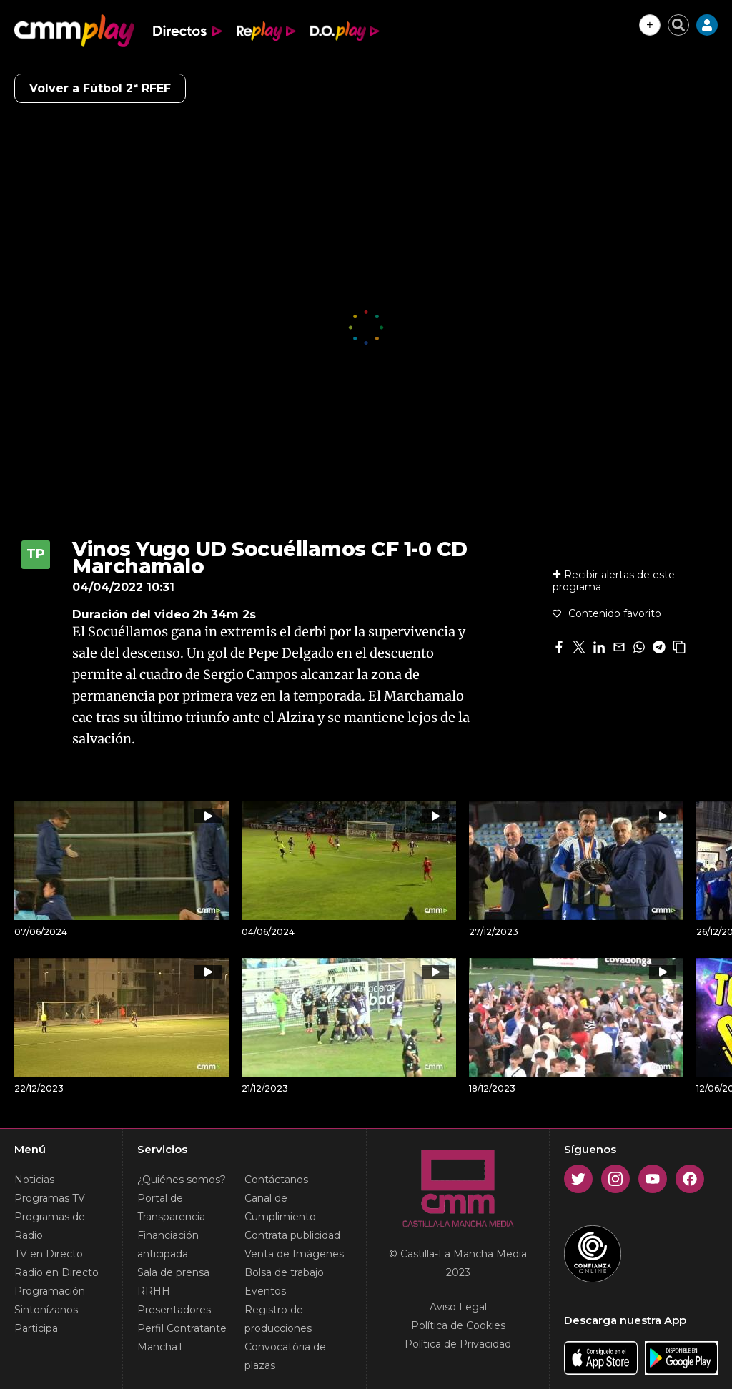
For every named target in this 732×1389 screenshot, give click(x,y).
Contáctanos (276, 1179)
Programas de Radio (49, 1226)
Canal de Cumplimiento (280, 1207)
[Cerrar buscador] (678, 25)
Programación (49, 1291)
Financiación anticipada (168, 1244)
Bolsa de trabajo (284, 1272)
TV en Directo (48, 1253)
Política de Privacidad (458, 1344)
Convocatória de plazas (285, 1356)
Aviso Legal (458, 1306)
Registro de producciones (278, 1319)
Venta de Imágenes (294, 1253)
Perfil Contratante (182, 1328)
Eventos (265, 1291)
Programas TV (49, 1198)
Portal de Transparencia (171, 1207)
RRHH (153, 1291)
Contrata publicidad (292, 1235)
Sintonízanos (46, 1309)
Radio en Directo (56, 1272)
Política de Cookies (458, 1325)
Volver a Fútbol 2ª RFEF (100, 88)
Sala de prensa (173, 1272)
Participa (36, 1328)
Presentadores (174, 1309)
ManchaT (160, 1346)
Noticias (34, 1179)
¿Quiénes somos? (181, 1179)
